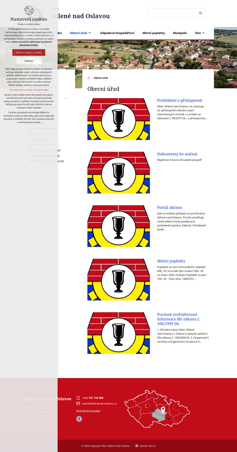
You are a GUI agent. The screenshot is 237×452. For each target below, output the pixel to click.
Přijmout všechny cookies (28, 52)
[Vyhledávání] (201, 13)
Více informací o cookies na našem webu (28, 89)
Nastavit (29, 60)
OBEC (80, 13)
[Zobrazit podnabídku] (89, 33)
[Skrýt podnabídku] (66, 98)
